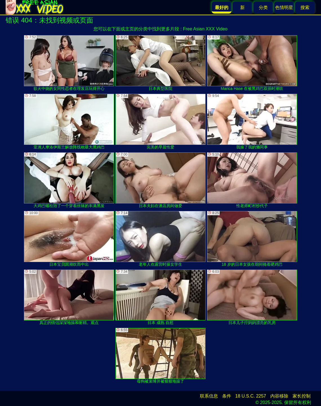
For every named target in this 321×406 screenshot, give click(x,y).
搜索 (304, 7)
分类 (263, 7)
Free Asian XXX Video (205, 28)
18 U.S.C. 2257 (250, 396)
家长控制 (302, 396)
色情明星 (284, 7)
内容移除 (279, 396)
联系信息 (209, 396)
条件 (226, 396)
